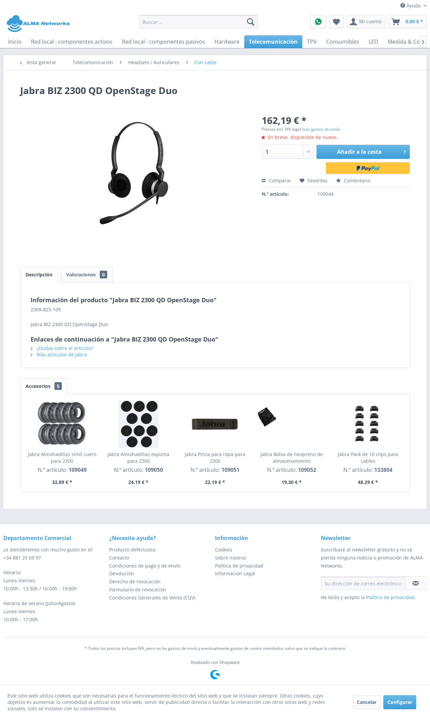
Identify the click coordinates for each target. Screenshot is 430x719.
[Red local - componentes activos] (71, 41)
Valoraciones (86, 274)
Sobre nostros (230, 557)
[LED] (373, 41)
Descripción (39, 274)
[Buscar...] (198, 22)
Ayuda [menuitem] (411, 5)
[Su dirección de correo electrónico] (363, 583)
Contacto (119, 557)
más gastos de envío (321, 129)
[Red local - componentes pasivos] (163, 41)
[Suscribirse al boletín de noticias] (415, 583)
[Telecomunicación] (273, 41)
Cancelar (367, 702)
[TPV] (311, 41)
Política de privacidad (239, 566)
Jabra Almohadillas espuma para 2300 (138, 457)
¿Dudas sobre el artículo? (62, 348)
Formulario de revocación (137, 589)
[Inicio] (14, 41)
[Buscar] (251, 22)
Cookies (223, 549)
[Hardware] (227, 41)
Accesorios (44, 386)
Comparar (276, 180)
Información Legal (235, 573)
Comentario (353, 180)
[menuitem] (198, 22)
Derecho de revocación (135, 581)
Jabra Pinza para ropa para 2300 (215, 457)
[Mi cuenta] (366, 22)
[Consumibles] (342, 41)
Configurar (399, 702)
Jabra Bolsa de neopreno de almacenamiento (291, 457)
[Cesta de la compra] (407, 22)
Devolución (121, 573)
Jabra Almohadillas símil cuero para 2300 (62, 457)
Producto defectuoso (132, 549)
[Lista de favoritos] (336, 22)
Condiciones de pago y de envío (144, 566)
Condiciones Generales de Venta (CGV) (152, 597)
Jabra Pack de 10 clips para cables (368, 457)
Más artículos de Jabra (59, 354)
